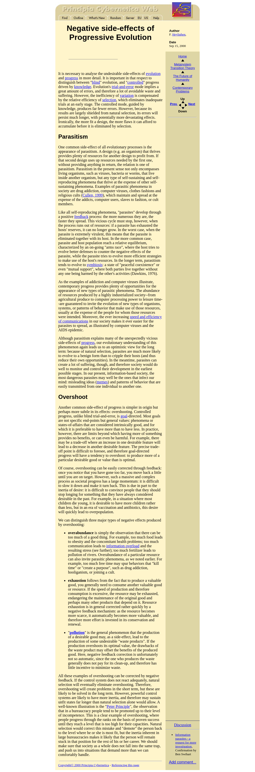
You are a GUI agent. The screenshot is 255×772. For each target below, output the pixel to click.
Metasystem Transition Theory (182, 66)
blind (96, 82)
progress (71, 78)
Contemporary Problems (183, 89)
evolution (153, 74)
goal (124, 416)
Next (191, 104)
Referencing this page (125, 765)
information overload (122, 546)
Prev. (173, 104)
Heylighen (179, 34)
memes (102, 382)
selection (109, 100)
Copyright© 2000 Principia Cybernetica (83, 765)
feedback (81, 217)
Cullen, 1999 (93, 195)
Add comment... (182, 762)
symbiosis (94, 265)
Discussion (182, 725)
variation (127, 95)
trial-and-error (123, 87)
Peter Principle (118, 706)
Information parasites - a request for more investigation (185, 740)
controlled (135, 82)
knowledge (82, 87)
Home (182, 56)
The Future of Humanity (182, 77)
